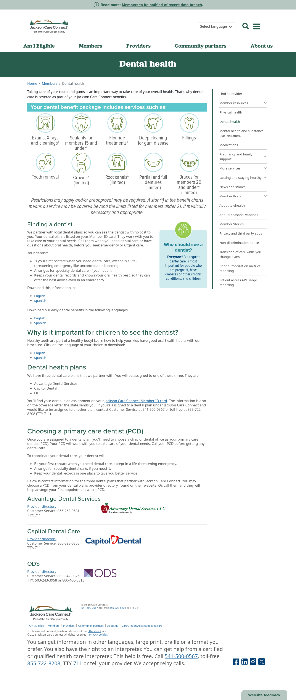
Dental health (229, 121)
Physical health (230, 112)
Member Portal (230, 196)
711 (137, 608)
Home (32, 83)
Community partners (200, 45)
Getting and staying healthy (240, 177)
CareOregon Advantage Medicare (142, 625)
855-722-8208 (117, 608)
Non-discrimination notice (239, 242)
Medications (228, 145)
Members (90, 45)
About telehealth (232, 205)
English (39, 296)
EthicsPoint (94, 631)
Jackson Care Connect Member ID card (136, 400)
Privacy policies (98, 634)
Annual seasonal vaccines (238, 215)
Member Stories (231, 224)
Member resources (233, 103)
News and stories (232, 187)
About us (262, 45)
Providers (138, 45)
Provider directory (41, 506)
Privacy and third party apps (240, 233)
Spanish (40, 300)
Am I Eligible (39, 45)
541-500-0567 (89, 608)
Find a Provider (230, 93)
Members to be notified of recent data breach (162, 4)
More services (229, 168)
